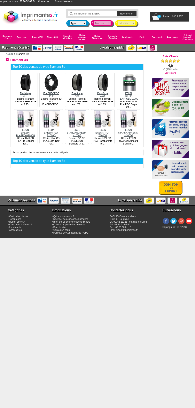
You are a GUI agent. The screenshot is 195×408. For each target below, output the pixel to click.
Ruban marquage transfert (82, 37)
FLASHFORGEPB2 (51, 93)
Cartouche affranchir (112, 37)
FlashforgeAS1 (77, 93)
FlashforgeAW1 (103, 93)
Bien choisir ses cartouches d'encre (71, 221)
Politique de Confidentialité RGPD (71, 232)
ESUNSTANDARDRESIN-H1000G (77, 131)
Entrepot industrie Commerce (188, 37)
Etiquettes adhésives (67, 37)
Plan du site (59, 227)
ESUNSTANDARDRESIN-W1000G (128, 131)
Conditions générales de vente (69, 224)
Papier (142, 37)
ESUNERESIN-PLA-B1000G (51, 131)
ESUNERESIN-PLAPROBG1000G (128, 94)
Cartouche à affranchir (21, 224)
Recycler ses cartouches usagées (70, 219)
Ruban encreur (17, 221)
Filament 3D (52, 37)
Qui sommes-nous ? (63, 216)
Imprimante (127, 37)
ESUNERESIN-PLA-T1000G (103, 131)
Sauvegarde (157, 37)
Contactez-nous (61, 230)
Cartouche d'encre (7, 37)
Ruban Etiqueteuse (97, 37)
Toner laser (22, 37)
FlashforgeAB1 (25, 93)
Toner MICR (37, 37)
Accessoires (172, 37)
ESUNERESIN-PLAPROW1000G (25, 131)
